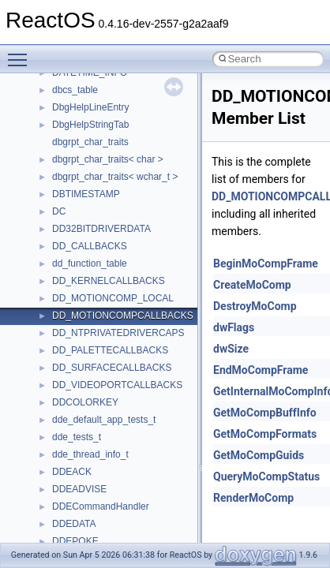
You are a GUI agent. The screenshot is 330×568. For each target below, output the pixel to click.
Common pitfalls (61, 113)
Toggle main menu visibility (21, 53)
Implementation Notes (73, 235)
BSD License (54, 252)
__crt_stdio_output (91, 408)
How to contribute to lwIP (79, 78)
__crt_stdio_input (88, 391)
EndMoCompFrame (260, 370)
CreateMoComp (252, 284)
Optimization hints (64, 217)
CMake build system (69, 96)
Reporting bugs (59, 148)
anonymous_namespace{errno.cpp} (126, 530)
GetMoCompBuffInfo (265, 412)
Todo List (46, 287)
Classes (44, 356)
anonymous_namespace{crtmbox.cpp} (132, 512)
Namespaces (54, 339)
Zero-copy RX (56, 165)
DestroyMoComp (255, 306)
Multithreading (56, 200)
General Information (69, 269)
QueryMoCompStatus (266, 476)
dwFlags (233, 327)
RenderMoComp (253, 497)
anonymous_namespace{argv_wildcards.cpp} (147, 478)
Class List (60, 373)
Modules (44, 321)
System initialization (68, 183)
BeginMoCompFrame (265, 263)
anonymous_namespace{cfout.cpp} (126, 495)
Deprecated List (60, 304)
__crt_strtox (77, 426)
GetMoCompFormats (265, 434)
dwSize (231, 348)
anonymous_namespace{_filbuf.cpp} (128, 460)
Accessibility (77, 443)
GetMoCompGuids (258, 455)
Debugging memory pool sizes (90, 130)
